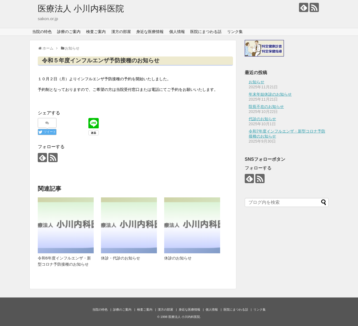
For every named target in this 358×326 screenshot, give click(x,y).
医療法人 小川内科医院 (81, 8)
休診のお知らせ (178, 258)
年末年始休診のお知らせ (270, 94)
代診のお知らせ (262, 119)
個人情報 (177, 31)
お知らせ (256, 82)
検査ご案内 (96, 31)
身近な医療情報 (150, 31)
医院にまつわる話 (206, 31)
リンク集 (235, 31)
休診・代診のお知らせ (120, 258)
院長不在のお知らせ (266, 106)
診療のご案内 (69, 31)
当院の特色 (42, 31)
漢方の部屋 (121, 31)
